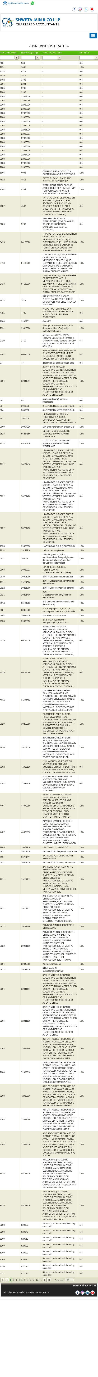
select (72, 1280)
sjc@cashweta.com (18, 3)
